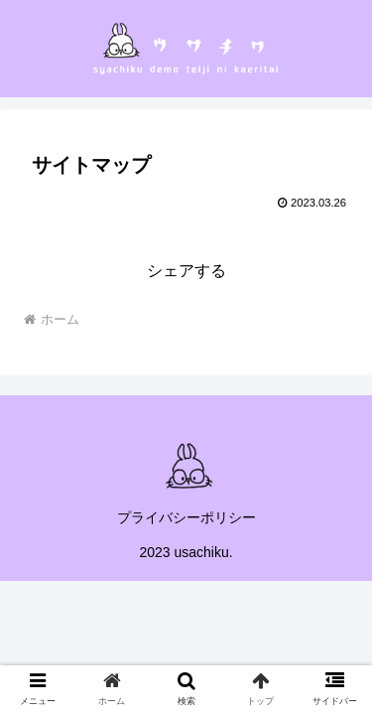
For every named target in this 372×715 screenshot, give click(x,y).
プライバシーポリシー (186, 517)
